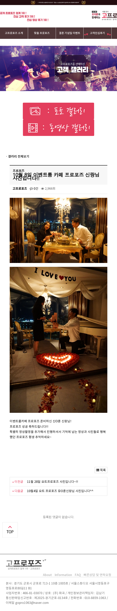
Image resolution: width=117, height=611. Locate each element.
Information (63, 575)
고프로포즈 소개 (14, 33)
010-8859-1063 (95, 598)
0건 (34, 188)
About (47, 575)
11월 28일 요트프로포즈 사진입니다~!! (52, 482)
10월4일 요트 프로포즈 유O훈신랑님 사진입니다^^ (60, 491)
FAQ (78, 575)
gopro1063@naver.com (32, 603)
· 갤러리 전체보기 (17, 156)
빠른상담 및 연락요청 (97, 575)
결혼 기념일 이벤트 (69, 33)
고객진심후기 (97, 33)
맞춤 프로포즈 (42, 33)
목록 (101, 470)
